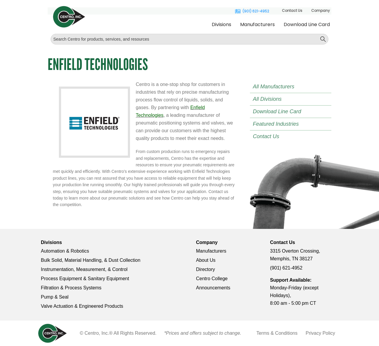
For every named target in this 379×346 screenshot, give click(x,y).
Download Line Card (307, 24)
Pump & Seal (54, 296)
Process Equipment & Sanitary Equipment (85, 278)
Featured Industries (276, 124)
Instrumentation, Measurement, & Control (84, 269)
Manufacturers (257, 24)
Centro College (212, 278)
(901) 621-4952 (256, 11)
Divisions (221, 24)
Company (320, 10)
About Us (206, 260)
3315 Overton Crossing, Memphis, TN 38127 (295, 254)
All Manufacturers (273, 87)
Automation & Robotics (65, 250)
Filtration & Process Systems (71, 287)
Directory (205, 269)
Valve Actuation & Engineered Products (82, 306)
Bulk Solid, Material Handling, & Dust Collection (90, 260)
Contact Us (292, 10)
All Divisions (267, 99)
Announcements (213, 287)
